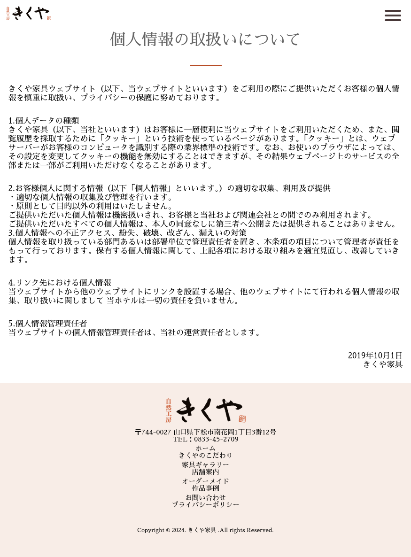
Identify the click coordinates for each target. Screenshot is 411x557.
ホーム (205, 448)
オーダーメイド (205, 481)
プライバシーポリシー (205, 505)
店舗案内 (205, 472)
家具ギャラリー (205, 465)
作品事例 (205, 488)
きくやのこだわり (205, 455)
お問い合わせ (205, 498)
